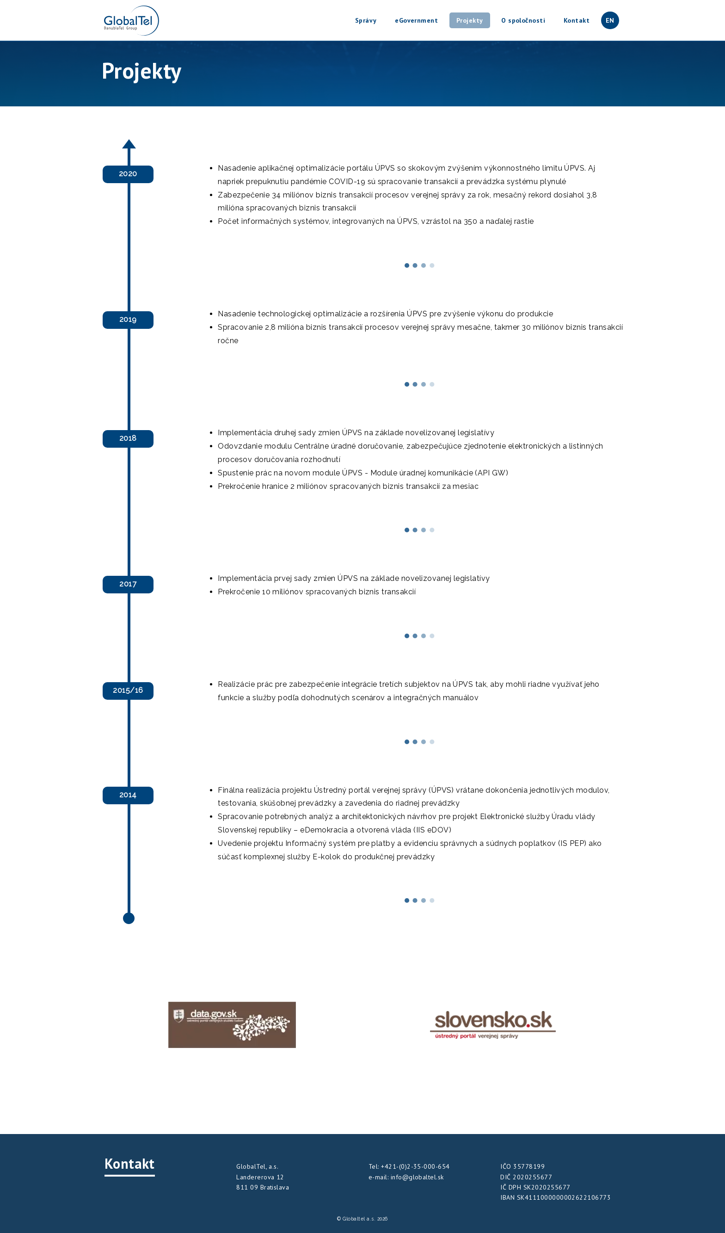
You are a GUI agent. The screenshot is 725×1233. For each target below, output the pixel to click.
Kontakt (577, 20)
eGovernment (416, 20)
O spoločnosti (523, 20)
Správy (366, 20)
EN (610, 20)
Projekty (469, 20)
